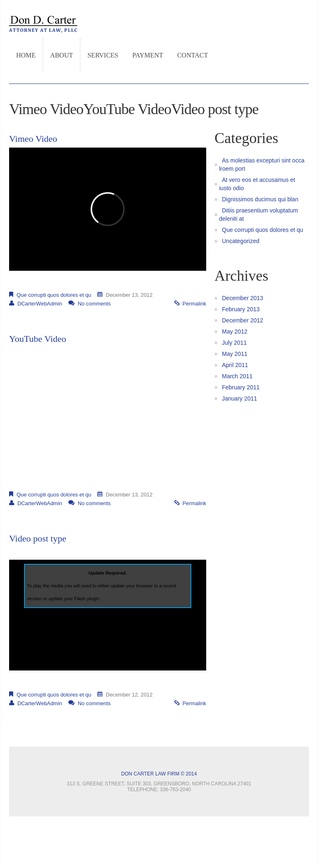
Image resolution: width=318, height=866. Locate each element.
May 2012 (234, 331)
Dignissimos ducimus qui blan (260, 199)
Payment (147, 55)
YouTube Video (37, 339)
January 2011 (239, 398)
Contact (192, 55)
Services (102, 55)
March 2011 (237, 376)
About (61, 55)
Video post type (37, 538)
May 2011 (234, 354)
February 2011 (241, 387)
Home (26, 55)
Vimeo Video (33, 139)
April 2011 (235, 365)
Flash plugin (86, 598)
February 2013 (241, 309)
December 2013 (242, 298)
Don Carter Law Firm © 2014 (159, 774)
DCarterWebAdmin (39, 304)
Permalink (194, 304)
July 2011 (234, 342)
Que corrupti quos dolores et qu (54, 295)
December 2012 (242, 320)
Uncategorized (240, 241)
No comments (94, 304)
